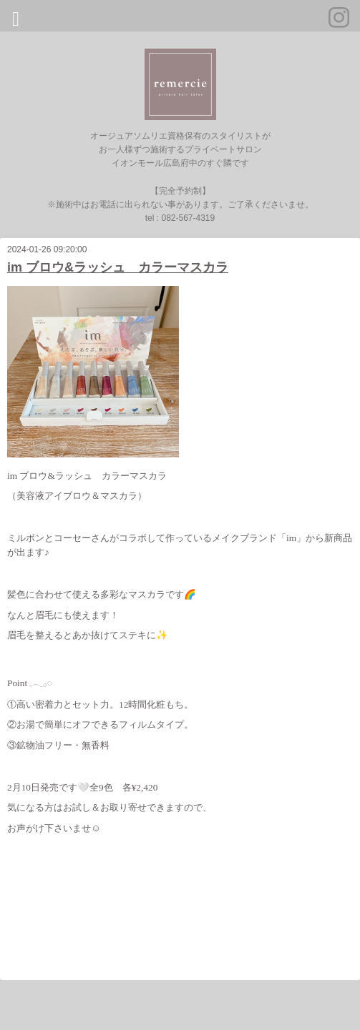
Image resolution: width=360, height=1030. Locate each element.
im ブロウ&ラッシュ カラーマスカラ (117, 267)
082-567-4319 (188, 218)
